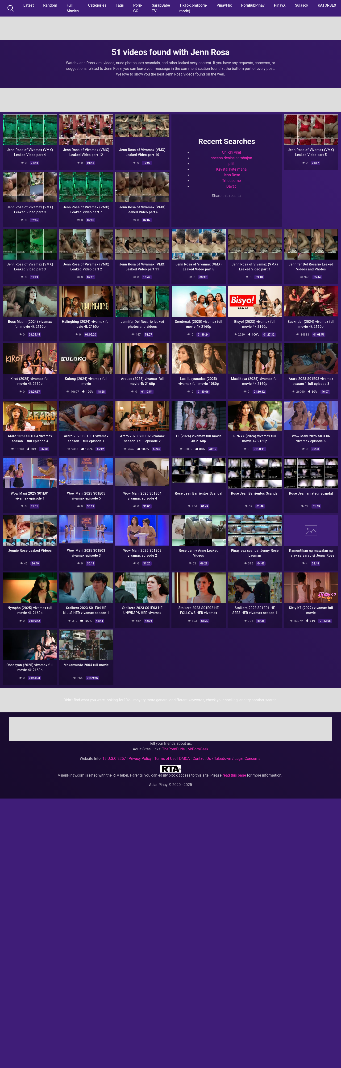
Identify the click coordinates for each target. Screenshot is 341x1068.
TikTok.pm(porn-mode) (193, 8)
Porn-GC (137, 8)
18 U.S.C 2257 (114, 757)
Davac (231, 186)
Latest (28, 5)
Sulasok (301, 5)
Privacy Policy (140, 757)
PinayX (280, 5)
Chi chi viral (231, 152)
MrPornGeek (197, 747)
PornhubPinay (252, 5)
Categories (97, 5)
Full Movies (73, 8)
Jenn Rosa (231, 175)
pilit (232, 163)
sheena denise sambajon (231, 158)
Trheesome (231, 180)
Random (50, 5)
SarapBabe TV (161, 8)
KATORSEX (327, 5)
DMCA (184, 757)
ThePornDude (173, 747)
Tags (120, 5)
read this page (234, 774)
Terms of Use (165, 757)
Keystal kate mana (231, 169)
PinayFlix (224, 5)
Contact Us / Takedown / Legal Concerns (226, 757)
